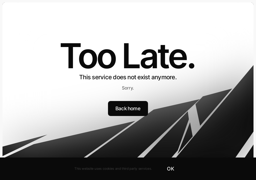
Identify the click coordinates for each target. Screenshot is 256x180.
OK (170, 169)
